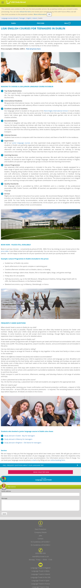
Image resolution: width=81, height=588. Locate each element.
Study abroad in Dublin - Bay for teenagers (19, 436)
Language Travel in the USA (40, 577)
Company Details (40, 532)
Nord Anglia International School (56, 111)
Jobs (40, 536)
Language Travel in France (40, 584)
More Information (40, 14)
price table (5, 251)
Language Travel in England (40, 568)
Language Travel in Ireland (40, 574)
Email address (6, 491)
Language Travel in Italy (40, 587)
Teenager (22, 18)
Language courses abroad (9, 18)
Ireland (34, 18)
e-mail (33, 460)
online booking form (57, 460)
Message (4, 498)
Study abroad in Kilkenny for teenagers (18, 439)
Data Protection (40, 529)
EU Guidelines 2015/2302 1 (40, 542)
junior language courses (21, 143)
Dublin (13, 23)
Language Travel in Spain (40, 581)
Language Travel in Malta (41, 571)
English (29, 18)
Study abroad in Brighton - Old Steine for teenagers (22, 443)
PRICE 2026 (40, 23)
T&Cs (40, 526)
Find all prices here (33, 49)
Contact (40, 539)
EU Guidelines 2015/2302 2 (40, 545)
